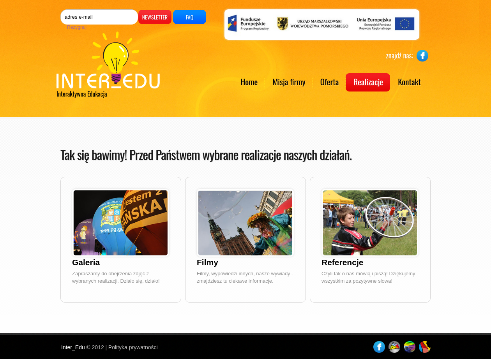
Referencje (342, 262)
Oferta (329, 82)
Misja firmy (288, 82)
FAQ (189, 17)
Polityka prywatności (133, 347)
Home (249, 82)
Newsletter (155, 17)
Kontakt (409, 82)
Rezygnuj (77, 27)
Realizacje (368, 82)
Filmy (207, 262)
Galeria (86, 262)
